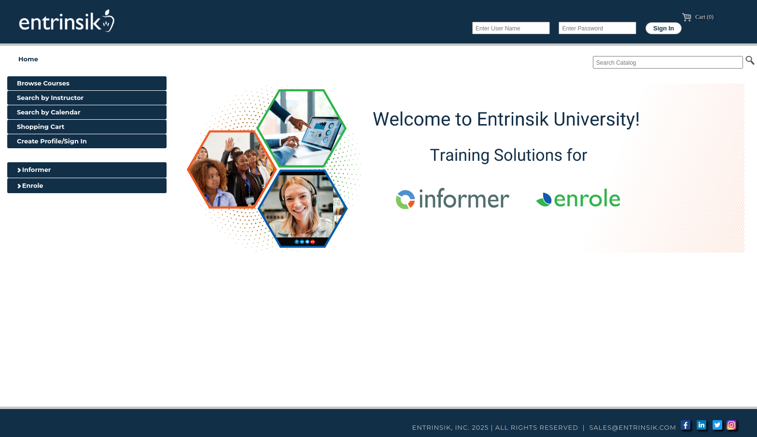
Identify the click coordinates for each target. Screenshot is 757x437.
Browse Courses (43, 83)
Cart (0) (698, 17)
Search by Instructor (50, 97)
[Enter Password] (597, 28)
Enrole (29, 185)
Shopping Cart (40, 126)
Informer (33, 169)
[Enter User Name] (511, 28)
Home (28, 59)
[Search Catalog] (668, 62)
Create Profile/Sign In (52, 141)
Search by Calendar (49, 112)
